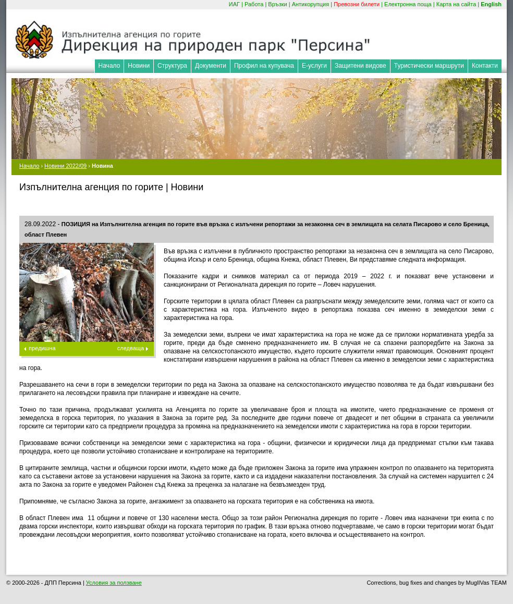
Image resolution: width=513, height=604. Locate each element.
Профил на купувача (264, 65)
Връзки (277, 4)
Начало (109, 65)
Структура (172, 65)
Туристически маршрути (429, 65)
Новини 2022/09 (65, 166)
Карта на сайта (456, 4)
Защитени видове (360, 65)
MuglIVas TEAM (486, 583)
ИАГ (234, 4)
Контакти (485, 65)
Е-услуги (314, 65)
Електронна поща (408, 4)
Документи (210, 65)
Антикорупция (310, 4)
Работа (254, 4)
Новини (139, 65)
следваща (130, 348)
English (491, 4)
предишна (42, 348)
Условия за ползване (114, 583)
